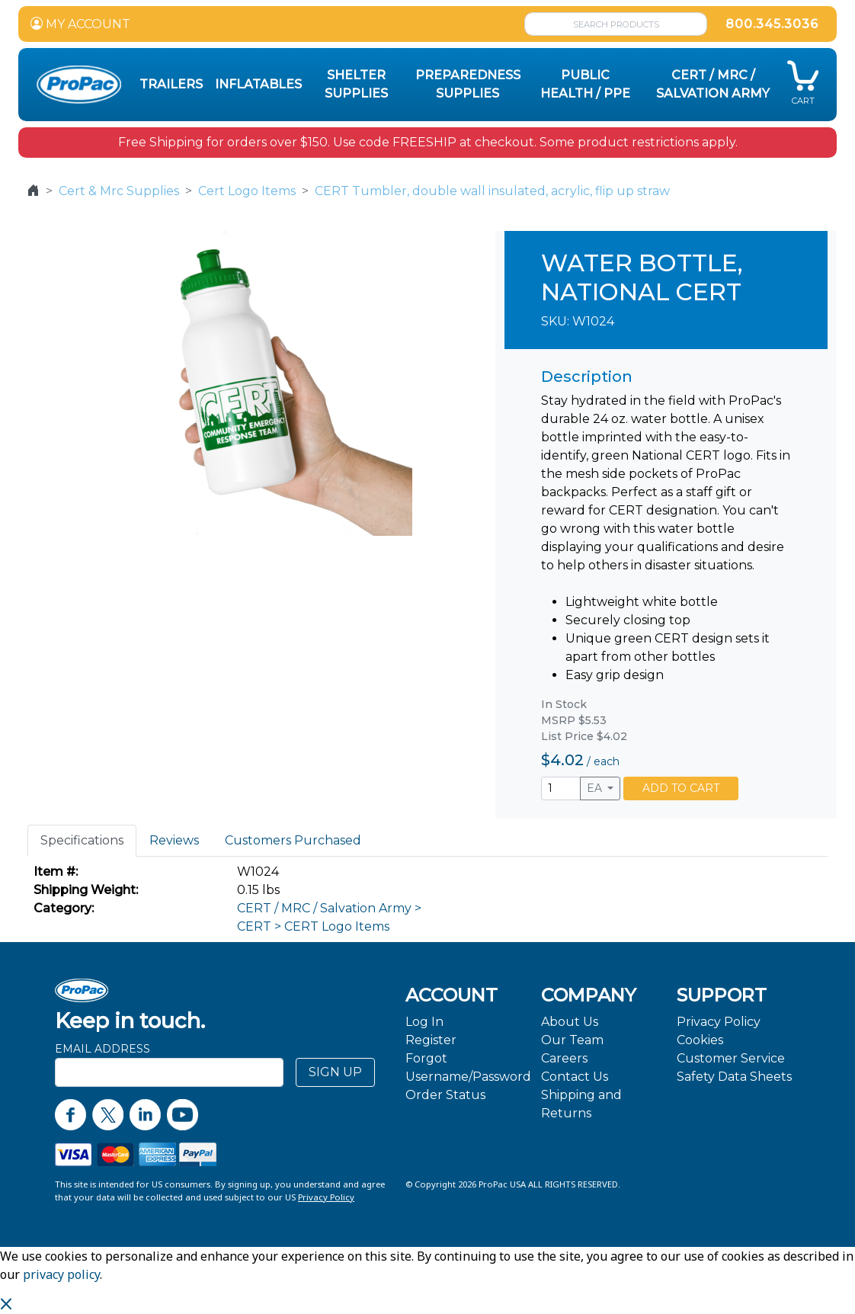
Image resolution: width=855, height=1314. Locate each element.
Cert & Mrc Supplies (119, 191)
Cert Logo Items (247, 191)
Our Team (572, 1040)
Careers (564, 1058)
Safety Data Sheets (734, 1076)
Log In (424, 1021)
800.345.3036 (771, 24)
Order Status (445, 1095)
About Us (569, 1021)
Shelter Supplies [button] (356, 84)
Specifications (81, 840)
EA (596, 788)
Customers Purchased (293, 840)
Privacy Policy (719, 1021)
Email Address (102, 1049)
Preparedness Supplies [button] (467, 84)
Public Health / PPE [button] (585, 84)
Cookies (700, 1040)
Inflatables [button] (258, 84)
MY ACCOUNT (80, 24)
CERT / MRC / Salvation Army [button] (713, 84)
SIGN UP (335, 1072)
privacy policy (61, 1274)
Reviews (174, 840)
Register (430, 1040)
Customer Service (731, 1058)
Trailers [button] (171, 84)
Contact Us (574, 1076)
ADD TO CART (680, 788)
